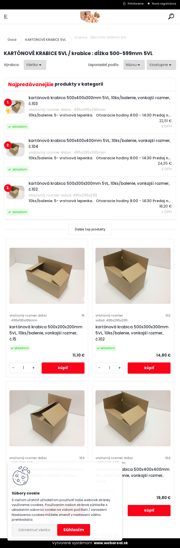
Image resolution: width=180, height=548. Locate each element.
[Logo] (90, 16)
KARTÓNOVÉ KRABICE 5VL (45, 39)
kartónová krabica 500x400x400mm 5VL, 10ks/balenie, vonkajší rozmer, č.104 (132, 475)
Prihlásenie (135, 4)
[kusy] (23, 368)
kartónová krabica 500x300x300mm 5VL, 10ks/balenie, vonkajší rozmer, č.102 (132, 333)
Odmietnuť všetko (34, 530)
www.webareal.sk (111, 542)
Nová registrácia (164, 4)
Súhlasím (73, 530)
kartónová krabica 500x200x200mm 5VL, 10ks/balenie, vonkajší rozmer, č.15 (45, 333)
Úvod (12, 39)
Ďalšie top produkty (90, 229)
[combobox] (134, 65)
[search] (171, 17)
